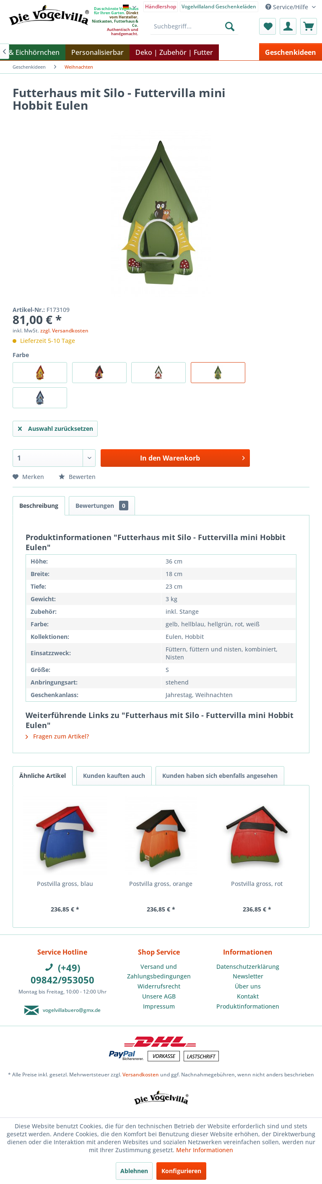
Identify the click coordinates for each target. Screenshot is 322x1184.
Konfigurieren (181, 1171)
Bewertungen (101, 505)
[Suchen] (230, 26)
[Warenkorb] (308, 26)
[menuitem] (161, 6)
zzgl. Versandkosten (64, 330)
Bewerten (77, 477)
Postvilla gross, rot (257, 884)
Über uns (248, 986)
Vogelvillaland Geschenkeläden (219, 6)
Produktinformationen (247, 1006)
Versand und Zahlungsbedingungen (159, 972)
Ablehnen (134, 1171)
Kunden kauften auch (114, 776)
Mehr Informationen (204, 1150)
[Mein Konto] (288, 26)
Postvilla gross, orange (160, 884)
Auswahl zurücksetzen (55, 427)
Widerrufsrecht (159, 986)
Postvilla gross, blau (65, 884)
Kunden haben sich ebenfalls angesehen (220, 776)
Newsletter (248, 976)
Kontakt (248, 996)
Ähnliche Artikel (42, 776)
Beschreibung (38, 506)
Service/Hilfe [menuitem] (287, 7)
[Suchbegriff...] (194, 26)
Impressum (159, 1006)
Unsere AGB (159, 996)
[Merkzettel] (267, 26)
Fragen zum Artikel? (57, 736)
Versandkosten (140, 1074)
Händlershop (160, 6)
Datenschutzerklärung (247, 966)
